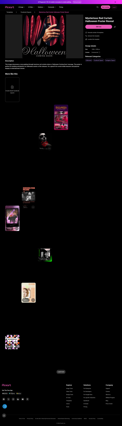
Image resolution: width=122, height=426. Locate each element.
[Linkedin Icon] (18, 399)
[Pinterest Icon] (27, 399)
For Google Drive (88, 394)
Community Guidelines (77, 418)
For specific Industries (89, 397)
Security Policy (92, 418)
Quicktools (86, 400)
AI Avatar (86, 403)
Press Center (109, 403)
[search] (97, 7)
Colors (68, 403)
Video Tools (69, 391)
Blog (107, 400)
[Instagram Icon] (13, 399)
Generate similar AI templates (96, 32)
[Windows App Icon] (19, 394)
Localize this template (93, 39)
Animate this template (93, 36)
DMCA (85, 418)
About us (108, 394)
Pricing (85, 406)
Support (108, 388)
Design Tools (69, 394)
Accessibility (100, 418)
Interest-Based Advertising (64, 418)
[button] (22, 7)
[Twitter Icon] (8, 399)
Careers (108, 391)
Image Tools (69, 388)
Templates (69, 400)
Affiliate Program (110, 397)
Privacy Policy (30, 418)
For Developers (88, 391)
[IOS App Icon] (5, 394)
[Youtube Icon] (22, 399)
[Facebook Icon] (3, 399)
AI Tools (68, 397)
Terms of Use (22, 418)
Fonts (67, 406)
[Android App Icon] (12, 394)
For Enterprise (87, 388)
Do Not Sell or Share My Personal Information (45, 418)
